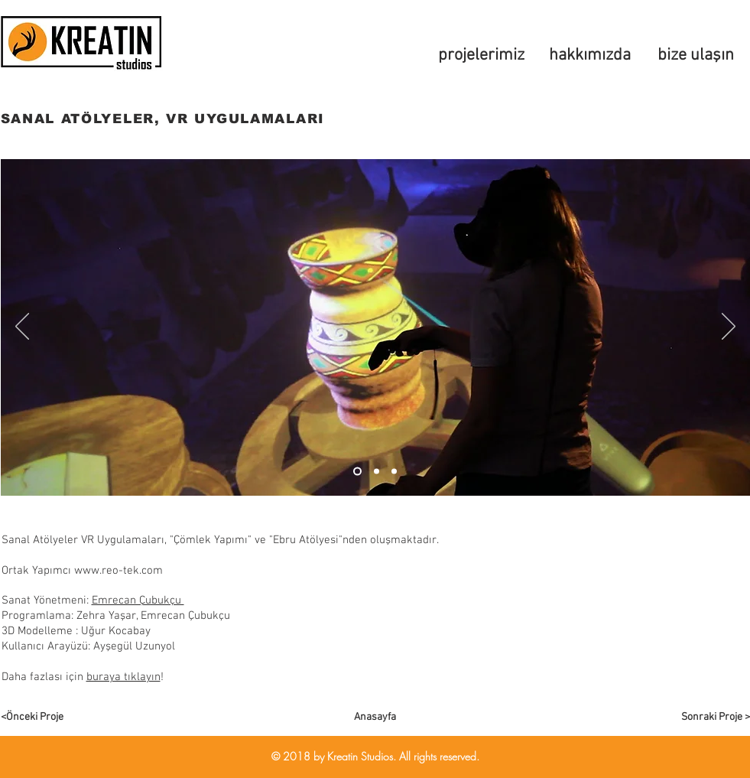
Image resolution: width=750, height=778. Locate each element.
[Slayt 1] (357, 471)
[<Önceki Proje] (55, 717)
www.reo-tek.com (118, 571)
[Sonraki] (728, 327)
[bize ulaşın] (695, 56)
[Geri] (22, 327)
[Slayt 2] (376, 471)
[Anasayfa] (375, 717)
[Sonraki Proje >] (695, 717)
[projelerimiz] (481, 56)
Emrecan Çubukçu (138, 600)
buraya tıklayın (123, 677)
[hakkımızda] (590, 56)
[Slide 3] (394, 471)
